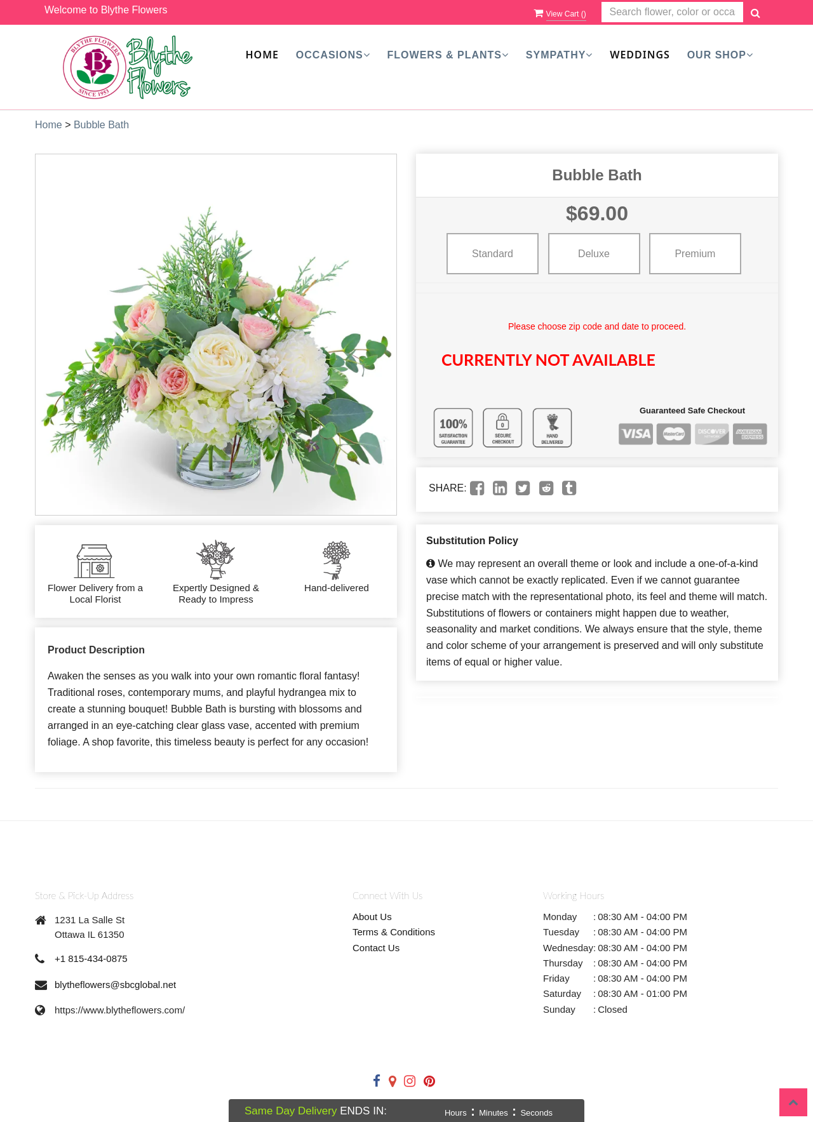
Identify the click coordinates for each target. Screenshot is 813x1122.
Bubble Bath (101, 124)
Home (262, 55)
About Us (372, 916)
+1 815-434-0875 (91, 958)
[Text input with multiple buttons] (672, 12)
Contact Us (376, 947)
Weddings (640, 55)
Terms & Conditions (394, 931)
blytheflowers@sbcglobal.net (115, 984)
